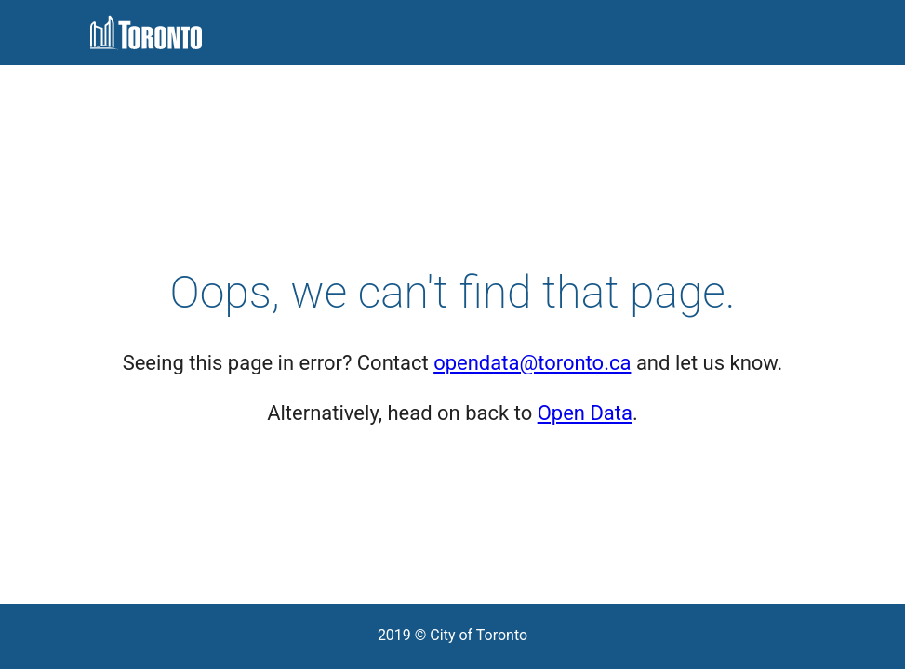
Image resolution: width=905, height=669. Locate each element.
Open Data (585, 413)
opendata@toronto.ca (532, 362)
